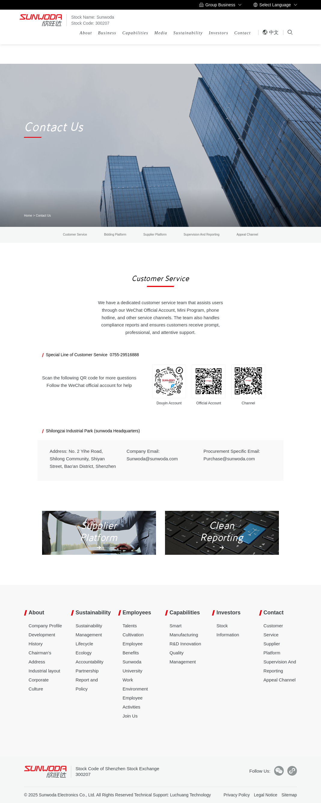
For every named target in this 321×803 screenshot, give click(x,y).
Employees (137, 613)
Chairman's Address (40, 657)
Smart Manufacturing (184, 630)
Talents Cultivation (133, 630)
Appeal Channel (247, 234)
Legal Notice (265, 794)
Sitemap (289, 794)
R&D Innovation (185, 643)
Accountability (89, 661)
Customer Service (75, 234)
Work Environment (135, 684)
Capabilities (135, 33)
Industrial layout (44, 670)
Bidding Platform (115, 234)
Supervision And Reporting (201, 234)
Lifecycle (84, 643)
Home (28, 215)
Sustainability (188, 33)
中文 (270, 32)
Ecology (83, 652)
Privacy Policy (237, 794)
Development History (42, 639)
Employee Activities (133, 702)
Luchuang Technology (190, 794)
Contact (242, 33)
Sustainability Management (88, 630)
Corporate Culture (39, 684)
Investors (218, 33)
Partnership (87, 670)
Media (160, 33)
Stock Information (227, 630)
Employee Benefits (133, 648)
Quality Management (183, 657)
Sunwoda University (132, 666)
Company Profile (45, 625)
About (86, 33)
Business (107, 33)
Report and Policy (86, 684)
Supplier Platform (155, 234)
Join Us (130, 715)
